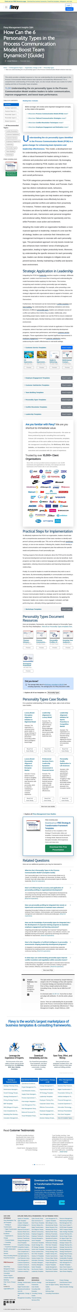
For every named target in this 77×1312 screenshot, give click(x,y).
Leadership (9, 144)
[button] (32, 1164)
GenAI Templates (36, 1240)
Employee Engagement (13, 141)
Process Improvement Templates (29, 1098)
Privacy (13, 1282)
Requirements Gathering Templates (52, 1271)
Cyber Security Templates (38, 1218)
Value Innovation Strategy (66, 1287)
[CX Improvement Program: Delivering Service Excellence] (29, 354)
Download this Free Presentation (58, 848)
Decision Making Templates (47, 1118)
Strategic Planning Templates (11, 1086)
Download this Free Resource (11, 174)
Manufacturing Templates (52, 1225)
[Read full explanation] (38, 881)
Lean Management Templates (29, 1105)
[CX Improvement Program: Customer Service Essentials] (42, 354)
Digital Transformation (10, 1229)
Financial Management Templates (65, 1100)
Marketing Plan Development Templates (11, 1114)
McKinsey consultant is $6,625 (54, 684)
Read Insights (66, 347)
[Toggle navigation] (6, 7)
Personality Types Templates (12, 114)
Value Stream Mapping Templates (66, 1271)
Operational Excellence (29, 1080)
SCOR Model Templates (66, 1227)
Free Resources (50, 1280)
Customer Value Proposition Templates (24, 1269)
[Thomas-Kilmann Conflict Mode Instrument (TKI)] (28, 635)
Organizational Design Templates (47, 1089)
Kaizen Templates (36, 1267)
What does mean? (47, 114)
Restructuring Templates (66, 1220)
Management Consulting (24, 1298)
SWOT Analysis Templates (66, 1229)
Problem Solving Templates (52, 1253)
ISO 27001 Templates (37, 1253)
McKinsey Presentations (65, 1111)
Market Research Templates (52, 1227)
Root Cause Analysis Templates (66, 1225)
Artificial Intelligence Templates (65, 1096)
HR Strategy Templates (46, 1093)
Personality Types (25, 61)
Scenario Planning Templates (66, 1234)
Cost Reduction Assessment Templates (29, 1090)
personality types (42, 310)
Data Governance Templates (38, 1220)
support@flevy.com (9, 1288)
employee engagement (30, 338)
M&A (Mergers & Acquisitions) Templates (11, 1107)
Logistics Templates (51, 1220)
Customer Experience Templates (65, 1103)
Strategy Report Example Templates (66, 1253)
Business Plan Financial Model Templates (65, 1086)
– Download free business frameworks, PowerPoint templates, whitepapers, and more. (38, 1)
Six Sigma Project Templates (66, 1238)
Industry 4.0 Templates (38, 1256)
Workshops (9, 155)
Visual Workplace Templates (29, 1116)
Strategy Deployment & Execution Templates (66, 1249)
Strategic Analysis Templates (66, 1242)
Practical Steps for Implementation (12, 111)
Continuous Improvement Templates (24, 1249)
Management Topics (9, 1269)
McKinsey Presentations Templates (52, 1234)
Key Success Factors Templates (38, 1269)
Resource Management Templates (66, 1218)
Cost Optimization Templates (24, 1256)
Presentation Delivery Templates (65, 1093)
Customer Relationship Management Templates (24, 1267)
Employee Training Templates (47, 1100)
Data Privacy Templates (38, 1223)
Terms (8, 1282)
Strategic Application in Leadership (12, 108)
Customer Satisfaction (12, 134)
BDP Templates (8, 1103)
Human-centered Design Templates (38, 1251)
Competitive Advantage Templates (24, 1245)
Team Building (10, 151)
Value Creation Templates (66, 1269)
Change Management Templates (47, 1086)
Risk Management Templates (29, 1108)
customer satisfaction (53, 338)
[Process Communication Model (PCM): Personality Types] (41, 635)
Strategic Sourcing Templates (66, 1247)
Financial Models (9, 1240)
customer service (63, 332)
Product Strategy (64, 1280)
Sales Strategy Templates (66, 1231)
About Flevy (7, 1266)
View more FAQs (48, 970)
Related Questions (10, 121)
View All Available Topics (65, 1118)
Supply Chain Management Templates (29, 1094)
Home (5, 67)
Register (69, 9)
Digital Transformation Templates (65, 1089)
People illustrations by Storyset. (66, 1073)
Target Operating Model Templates (66, 1260)
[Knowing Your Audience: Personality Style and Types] (68, 635)
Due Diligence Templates (38, 1229)
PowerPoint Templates (10, 1247)
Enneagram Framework (27, 664)
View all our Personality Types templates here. (57, 626)
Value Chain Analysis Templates (66, 1267)
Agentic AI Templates (23, 1218)
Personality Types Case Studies (12, 118)
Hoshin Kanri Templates (38, 1249)
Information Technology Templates (65, 1107)
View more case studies (48, 806)
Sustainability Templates (66, 1258)
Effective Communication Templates (47, 1107)
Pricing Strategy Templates (11, 1100)
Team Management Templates (47, 1114)
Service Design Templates (66, 1236)
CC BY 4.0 (55, 994)
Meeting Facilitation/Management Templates (52, 1236)
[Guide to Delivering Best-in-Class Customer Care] (54, 354)
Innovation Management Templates (11, 1118)
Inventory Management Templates (38, 1265)
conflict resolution (63, 304)
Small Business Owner (66, 1282)
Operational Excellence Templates (29, 1083)
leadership (42, 275)
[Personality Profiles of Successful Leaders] (55, 635)
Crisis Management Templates (24, 1260)
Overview (8, 104)
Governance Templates (38, 1242)
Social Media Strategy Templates (66, 1240)
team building (27, 307)
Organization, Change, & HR (33, 67)
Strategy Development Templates (11, 1096)
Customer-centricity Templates (24, 1271)
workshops (69, 541)
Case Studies (35, 1287)
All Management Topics (16, 67)
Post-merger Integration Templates (29, 1101)
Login (68, 5)
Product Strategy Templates (52, 1260)
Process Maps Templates (52, 1258)
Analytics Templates (23, 1223)
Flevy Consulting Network (10, 1255)
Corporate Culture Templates (47, 1103)
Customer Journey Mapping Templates (24, 1265)
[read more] (63, 1151)
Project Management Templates (29, 1087)
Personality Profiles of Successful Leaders (54, 643)
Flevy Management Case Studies (44, 814)
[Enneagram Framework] (28, 658)
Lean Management (51, 1282)
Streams (6, 1253)
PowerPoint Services (9, 1258)
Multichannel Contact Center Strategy (67, 363)
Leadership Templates (46, 1096)
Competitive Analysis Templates (24, 1247)
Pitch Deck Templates (64, 1114)
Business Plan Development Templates (24, 1234)
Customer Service (11, 138)
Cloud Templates (22, 1242)
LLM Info (48, 1289)
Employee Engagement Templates (47, 1111)
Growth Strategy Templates (11, 1093)
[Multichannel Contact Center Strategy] (67, 354)
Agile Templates (22, 1220)
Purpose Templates (51, 1265)
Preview (29, 367)
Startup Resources (64, 1284)
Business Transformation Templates (24, 1238)
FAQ (5, 1282)
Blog (5, 1284)
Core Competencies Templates (11, 1111)
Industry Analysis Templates (38, 1258)
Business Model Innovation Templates (24, 1231)
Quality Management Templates (52, 1267)
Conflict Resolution (11, 131)
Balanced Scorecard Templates (29, 1112)
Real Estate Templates (52, 1269)
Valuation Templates (65, 1265)
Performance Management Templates (11, 1089)
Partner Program (8, 1275)
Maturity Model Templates (52, 1231)
